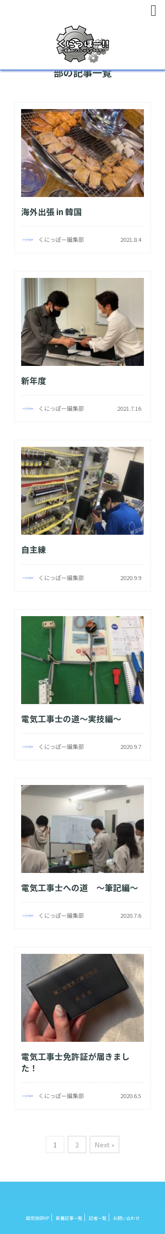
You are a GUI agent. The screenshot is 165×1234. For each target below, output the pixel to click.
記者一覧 (97, 1218)
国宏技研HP (37, 1218)
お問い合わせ (126, 1218)
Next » (104, 1144)
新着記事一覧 (69, 1218)
